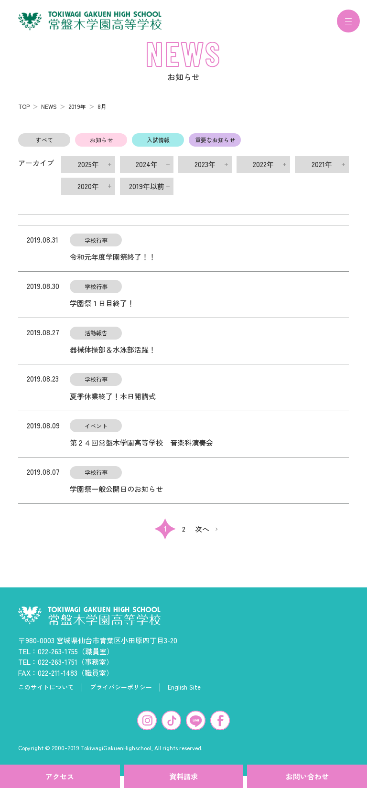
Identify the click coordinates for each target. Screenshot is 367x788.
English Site (184, 693)
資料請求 (183, 776)
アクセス (59, 776)
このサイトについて (46, 693)
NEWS (49, 112)
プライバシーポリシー (121, 693)
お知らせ (101, 145)
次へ (202, 535)
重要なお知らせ (215, 145)
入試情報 (158, 145)
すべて (44, 145)
